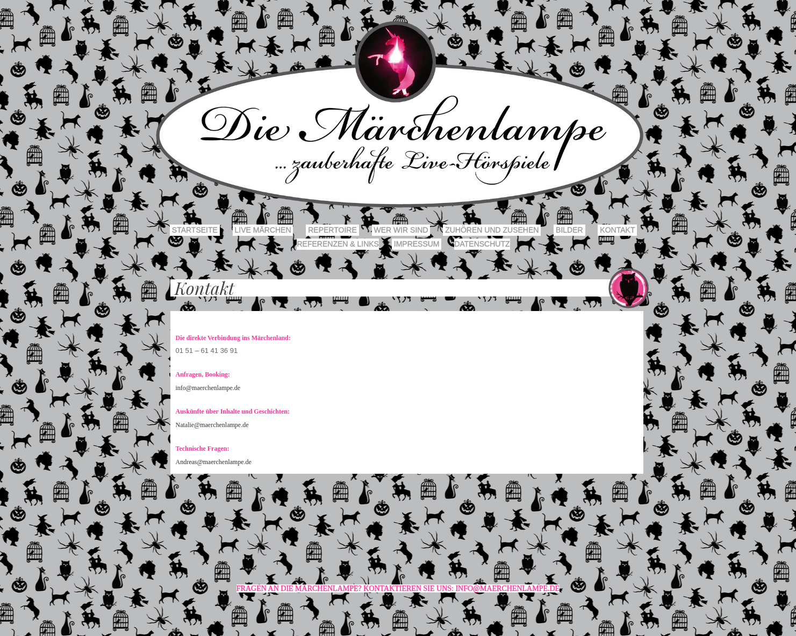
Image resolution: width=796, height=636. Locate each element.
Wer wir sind (401, 230)
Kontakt (617, 230)
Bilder (569, 230)
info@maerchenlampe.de (208, 388)
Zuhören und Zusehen (492, 230)
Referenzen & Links (337, 244)
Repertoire (332, 230)
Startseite (195, 230)
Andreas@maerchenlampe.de (214, 462)
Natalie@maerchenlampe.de (212, 425)
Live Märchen (263, 230)
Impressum (417, 244)
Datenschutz (482, 244)
